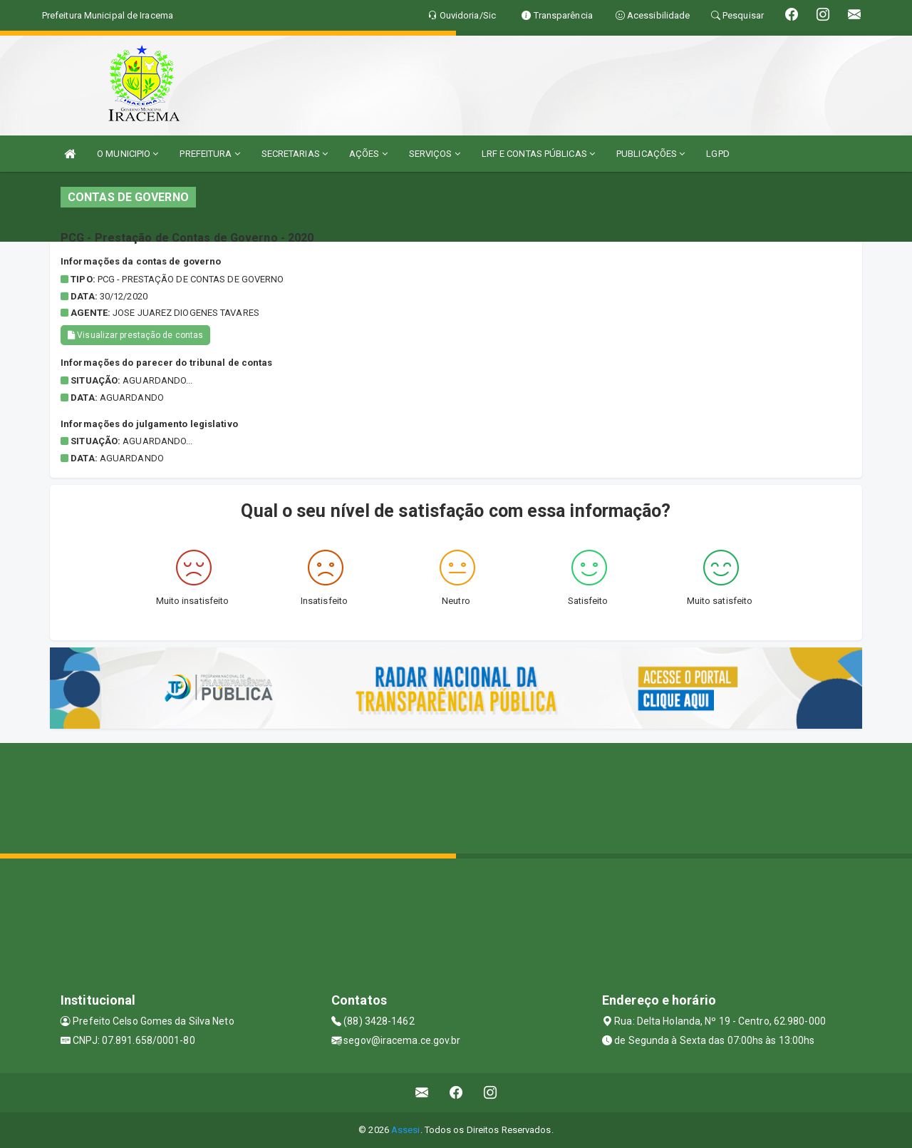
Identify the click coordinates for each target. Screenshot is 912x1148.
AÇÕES (368, 153)
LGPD (717, 153)
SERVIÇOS (434, 153)
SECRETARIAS (294, 153)
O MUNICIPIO (127, 153)
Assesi (405, 1129)
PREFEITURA (209, 153)
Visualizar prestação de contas (135, 335)
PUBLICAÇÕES (650, 153)
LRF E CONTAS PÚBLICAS (538, 153)
